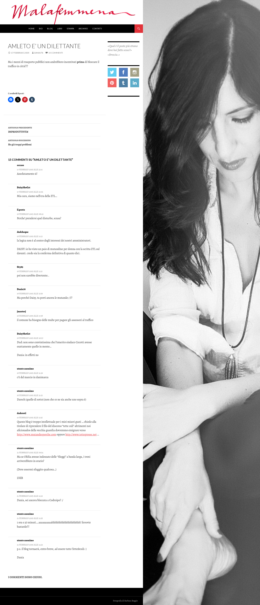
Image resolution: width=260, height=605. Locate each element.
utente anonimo (25, 514)
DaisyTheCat (23, 187)
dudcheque (22, 232)
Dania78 (38, 52)
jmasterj (21, 311)
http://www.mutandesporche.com (36, 434)
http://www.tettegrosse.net (81, 434)
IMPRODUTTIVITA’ (54, 130)
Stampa (70, 28)
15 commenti (55, 52)
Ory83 (20, 267)
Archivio (83, 28)
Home (31, 28)
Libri (59, 28)
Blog (50, 28)
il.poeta (21, 209)
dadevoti (21, 413)
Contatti (97, 28)
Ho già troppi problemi (54, 142)
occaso (20, 165)
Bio (41, 28)
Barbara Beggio (131, 600)
